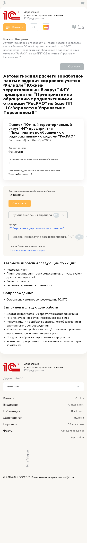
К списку (74, 66)
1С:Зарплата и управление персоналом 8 (36, 228)
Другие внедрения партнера (36, 215)
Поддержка (78, 418)
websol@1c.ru (66, 477)
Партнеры (10, 424)
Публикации (11, 411)
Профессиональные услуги (27, 250)
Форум (7, 430)
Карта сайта (77, 437)
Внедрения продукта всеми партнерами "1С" (45, 237)
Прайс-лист (77, 411)
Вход (81, 26)
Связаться (19, 203)
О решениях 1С (76, 405)
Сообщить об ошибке (72, 431)
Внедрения (21, 39)
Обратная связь (76, 424)
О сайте (79, 398)
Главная (8, 39)
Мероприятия (12, 417)
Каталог (8, 398)
